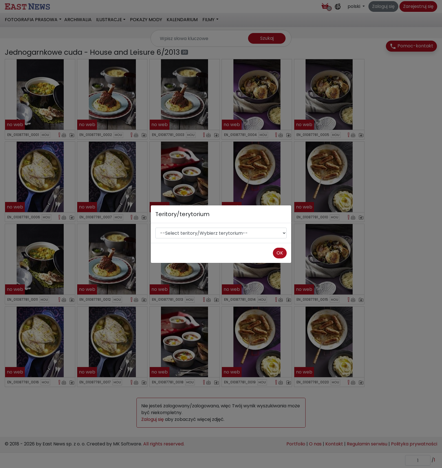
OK (280, 253)
